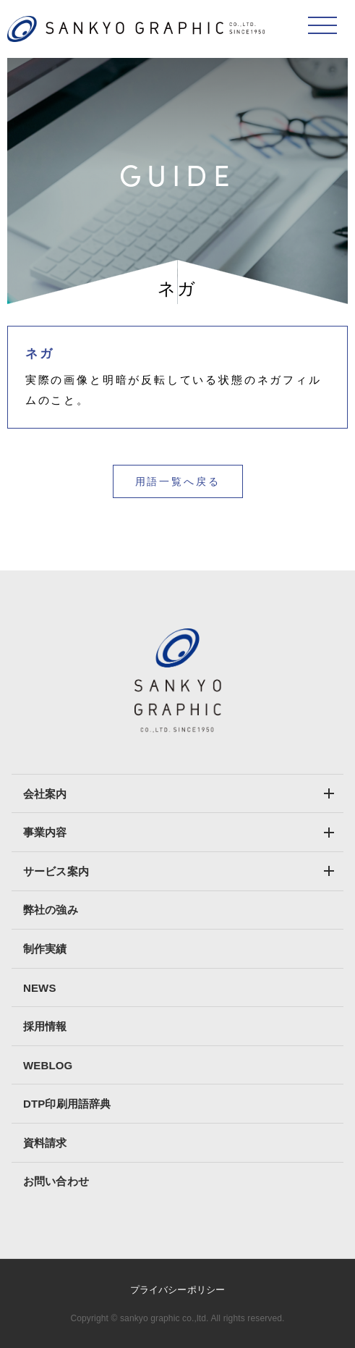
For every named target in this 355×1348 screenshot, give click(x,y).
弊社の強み (50, 909)
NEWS (39, 988)
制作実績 (45, 949)
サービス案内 (56, 871)
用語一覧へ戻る (178, 481)
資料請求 (45, 1143)
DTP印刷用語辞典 (67, 1104)
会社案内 (45, 794)
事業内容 (45, 832)
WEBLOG (47, 1065)
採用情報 (45, 1026)
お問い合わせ (56, 1181)
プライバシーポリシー (177, 1289)
